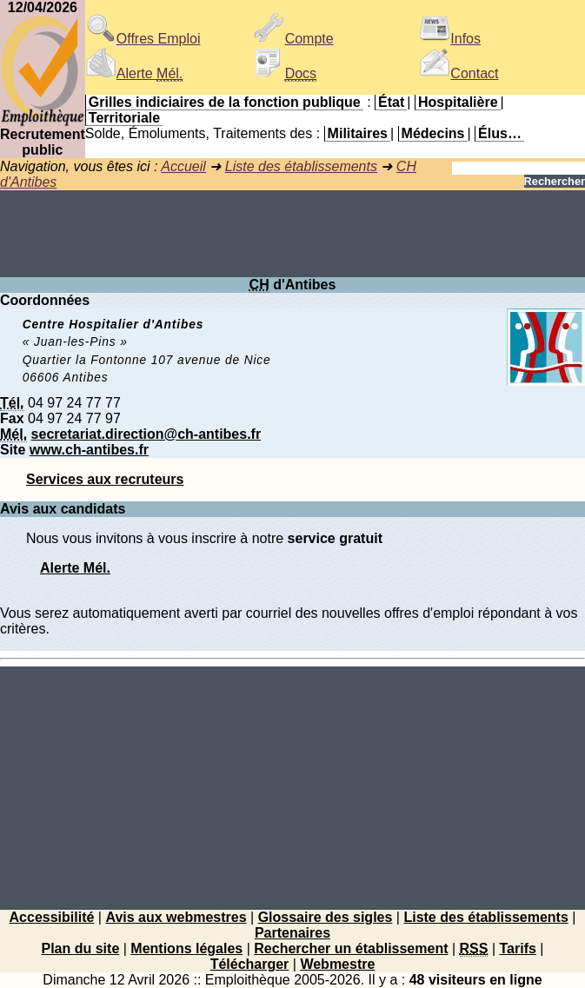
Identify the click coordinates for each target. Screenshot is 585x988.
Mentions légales (186, 948)
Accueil (183, 166)
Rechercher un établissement (351, 948)
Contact (458, 73)
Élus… (500, 133)
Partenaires (292, 932)
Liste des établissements (301, 166)
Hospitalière (458, 102)
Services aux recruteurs (104, 479)
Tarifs (518, 948)
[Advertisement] (292, 233)
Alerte (134, 73)
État (391, 102)
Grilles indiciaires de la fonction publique (225, 102)
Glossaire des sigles (325, 917)
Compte (294, 38)
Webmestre (337, 964)
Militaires (358, 133)
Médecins (433, 133)
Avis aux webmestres (175, 917)
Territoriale (124, 117)
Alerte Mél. (75, 567)
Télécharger (249, 964)
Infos (450, 38)
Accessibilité (52, 917)
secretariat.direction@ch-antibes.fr (146, 434)
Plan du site (80, 948)
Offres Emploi (143, 38)
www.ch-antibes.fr (89, 449)
